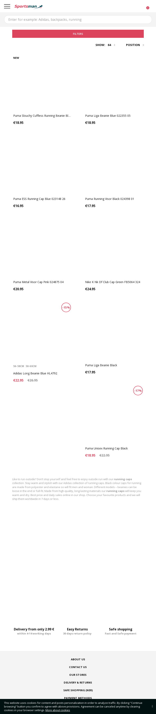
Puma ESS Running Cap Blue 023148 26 (39, 199)
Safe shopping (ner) (78, 690)
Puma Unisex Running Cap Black (106, 448)
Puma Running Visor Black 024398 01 (109, 199)
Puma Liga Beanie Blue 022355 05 (108, 116)
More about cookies (57, 710)
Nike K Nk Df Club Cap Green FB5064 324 (112, 282)
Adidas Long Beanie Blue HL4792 (35, 373)
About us (78, 659)
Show (100, 45)
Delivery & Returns (78, 682)
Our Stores (78, 675)
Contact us (78, 667)
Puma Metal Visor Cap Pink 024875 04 (38, 282)
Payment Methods (78, 698)
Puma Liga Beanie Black (101, 365)
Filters (78, 34)
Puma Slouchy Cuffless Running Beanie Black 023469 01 (50, 116)
